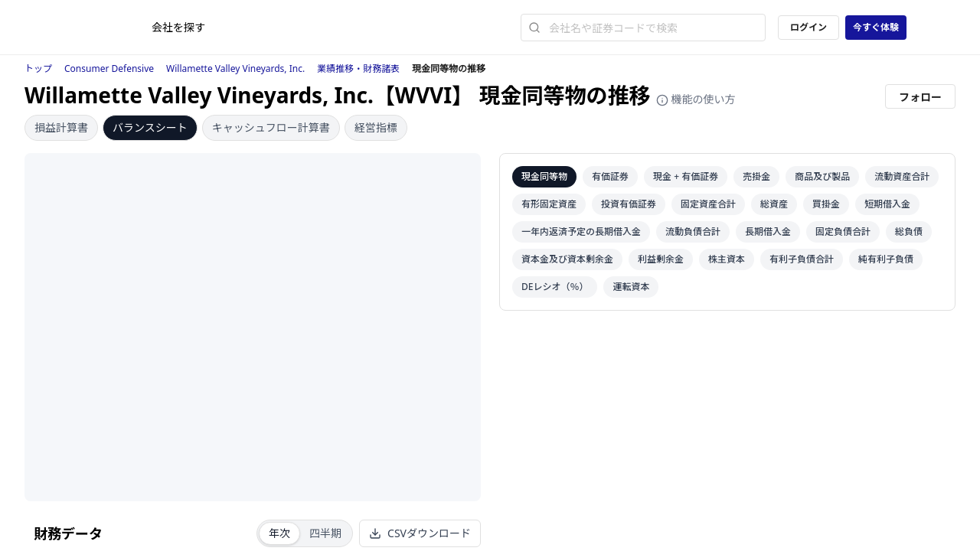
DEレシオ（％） (554, 286)
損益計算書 (61, 127)
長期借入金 (768, 231)
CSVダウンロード (420, 533)
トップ (38, 68)
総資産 (774, 203)
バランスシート (150, 127)
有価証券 (610, 176)
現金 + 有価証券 (685, 176)
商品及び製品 (822, 176)
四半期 (325, 533)
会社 (178, 27)
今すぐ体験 (876, 27)
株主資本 (726, 259)
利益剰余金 (661, 259)
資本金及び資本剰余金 (567, 259)
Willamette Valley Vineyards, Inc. (235, 68)
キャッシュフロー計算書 (271, 127)
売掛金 (756, 176)
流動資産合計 (901, 176)
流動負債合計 (692, 231)
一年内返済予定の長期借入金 (581, 231)
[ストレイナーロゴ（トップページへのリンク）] (113, 27)
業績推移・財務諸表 (358, 68)
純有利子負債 (885, 259)
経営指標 (375, 127)
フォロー (920, 97)
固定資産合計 (708, 203)
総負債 (909, 231)
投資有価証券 (628, 203)
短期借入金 (887, 203)
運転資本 (630, 286)
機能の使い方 (696, 99)
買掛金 (826, 203)
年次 (279, 533)
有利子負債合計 (801, 259)
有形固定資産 (549, 203)
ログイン (808, 27)
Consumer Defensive (109, 68)
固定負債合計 (843, 231)
